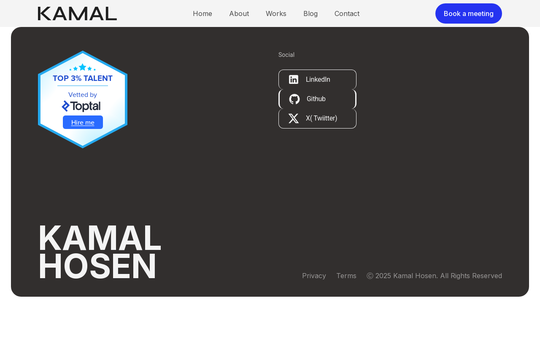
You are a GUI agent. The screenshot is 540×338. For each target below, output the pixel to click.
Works (276, 23)
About (239, 23)
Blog (310, 23)
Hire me (82, 142)
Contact (347, 23)
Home (202, 23)
